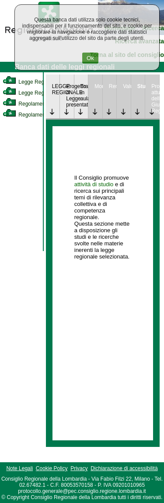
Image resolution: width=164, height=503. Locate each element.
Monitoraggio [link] (98, 86)
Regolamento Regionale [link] (39, 115)
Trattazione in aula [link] (84, 92)
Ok (90, 58)
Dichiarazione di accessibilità (124, 468)
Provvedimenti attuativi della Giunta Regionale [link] (155, 98)
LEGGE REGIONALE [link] (56, 89)
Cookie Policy (52, 468)
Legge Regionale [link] (30, 82)
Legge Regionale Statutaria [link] (42, 93)
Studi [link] (141, 86)
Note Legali (19, 468)
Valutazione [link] (127, 86)
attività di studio (94, 184)
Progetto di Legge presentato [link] (70, 95)
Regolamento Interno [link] (35, 104)
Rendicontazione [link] (113, 86)
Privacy (78, 468)
